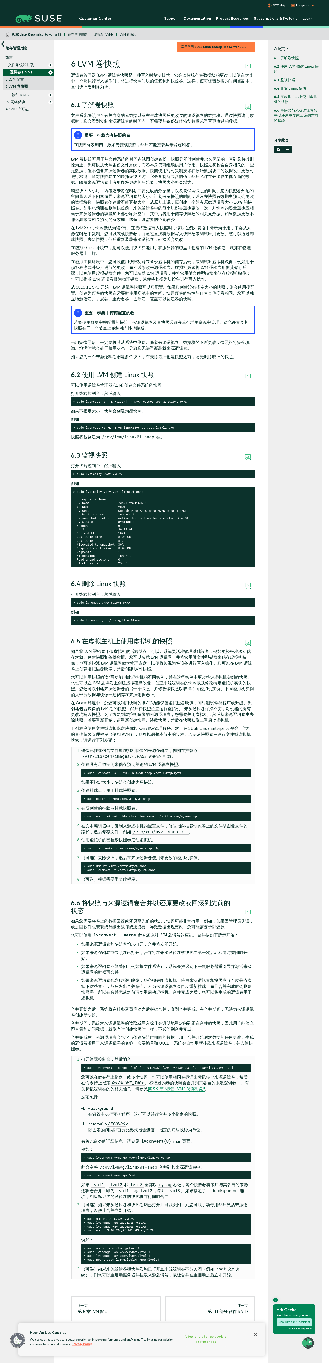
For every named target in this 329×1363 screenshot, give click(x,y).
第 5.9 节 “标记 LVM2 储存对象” (176, 1089)
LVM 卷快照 (128, 34)
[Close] (256, 1334)
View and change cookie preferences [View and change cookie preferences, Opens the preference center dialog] (205, 1339)
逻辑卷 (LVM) (103, 34)
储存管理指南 (77, 34)
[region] (141, 1339)
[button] (17, 1340)
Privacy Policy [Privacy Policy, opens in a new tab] (82, 1344)
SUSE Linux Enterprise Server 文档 (36, 34)
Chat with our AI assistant (294, 1322)
